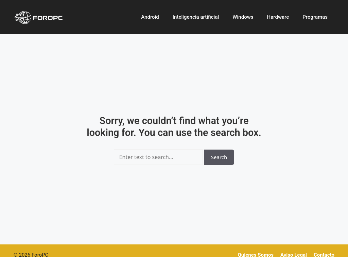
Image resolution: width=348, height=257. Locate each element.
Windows (242, 17)
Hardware (278, 17)
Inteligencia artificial (196, 17)
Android (150, 17)
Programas (315, 17)
